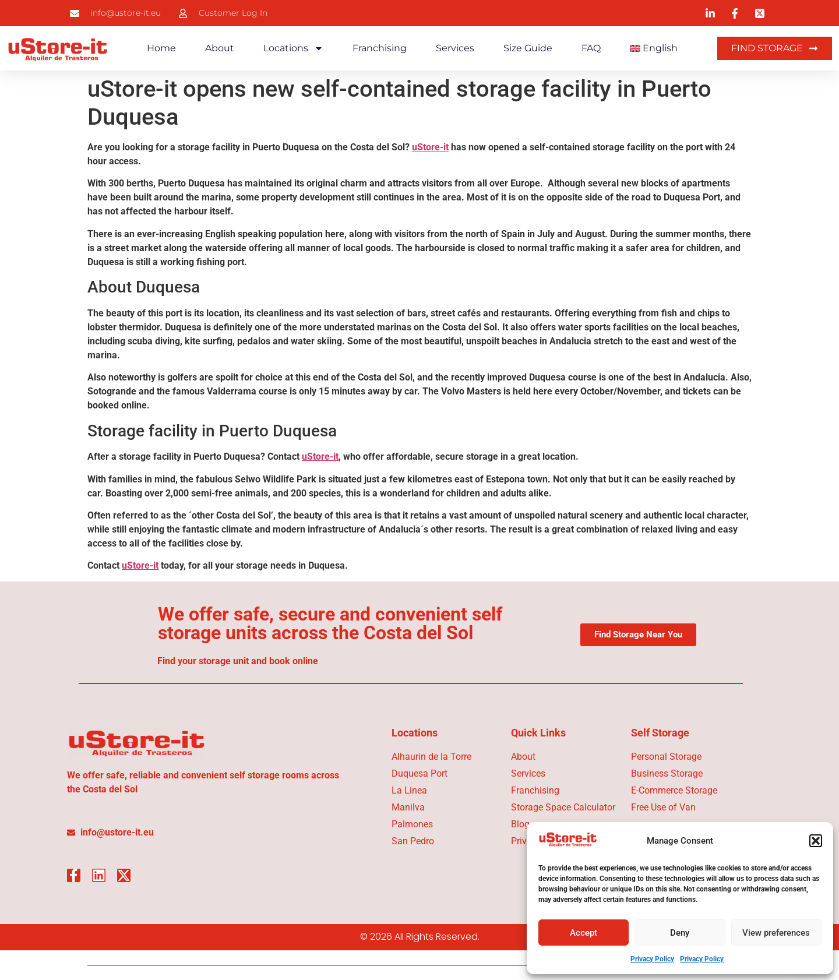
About (219, 48)
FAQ (591, 48)
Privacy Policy (652, 959)
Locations (293, 48)
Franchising (379, 48)
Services (455, 48)
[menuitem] (654, 48)
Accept (583, 933)
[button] (816, 841)
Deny (679, 933)
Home (161, 48)
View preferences (776, 933)
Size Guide (527, 48)
